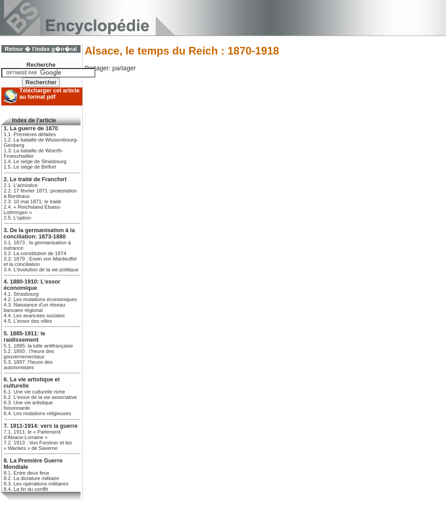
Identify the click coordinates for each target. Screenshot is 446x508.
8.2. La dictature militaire (31, 478)
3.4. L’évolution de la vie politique (41, 269)
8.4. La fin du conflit (26, 489)
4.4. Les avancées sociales (34, 315)
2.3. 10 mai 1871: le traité (32, 201)
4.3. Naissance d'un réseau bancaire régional (34, 307)
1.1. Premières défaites (30, 134)
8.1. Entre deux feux (26, 473)
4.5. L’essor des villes (28, 321)
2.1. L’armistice (21, 185)
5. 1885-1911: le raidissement (24, 336)
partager (123, 68)
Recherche (41, 65)
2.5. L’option (17, 217)
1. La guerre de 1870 (31, 128)
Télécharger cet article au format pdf (49, 93)
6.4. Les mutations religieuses (37, 413)
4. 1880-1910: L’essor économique (32, 285)
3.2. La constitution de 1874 (35, 253)
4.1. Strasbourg (21, 294)
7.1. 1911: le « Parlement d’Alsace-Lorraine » (32, 434)
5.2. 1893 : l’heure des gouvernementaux (29, 353)
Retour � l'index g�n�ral (41, 49)
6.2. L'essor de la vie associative (40, 397)
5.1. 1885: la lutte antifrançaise (38, 345)
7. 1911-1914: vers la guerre (41, 426)
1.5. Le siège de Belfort (30, 166)
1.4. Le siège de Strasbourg (35, 161)
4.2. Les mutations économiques (40, 299)
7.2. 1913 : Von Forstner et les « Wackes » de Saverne (38, 445)
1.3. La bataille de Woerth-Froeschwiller (33, 153)
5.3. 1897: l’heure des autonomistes (28, 364)
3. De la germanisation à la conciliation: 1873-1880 (39, 233)
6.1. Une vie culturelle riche (34, 391)
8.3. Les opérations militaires (36, 483)
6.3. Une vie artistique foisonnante (28, 405)
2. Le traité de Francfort (35, 179)
